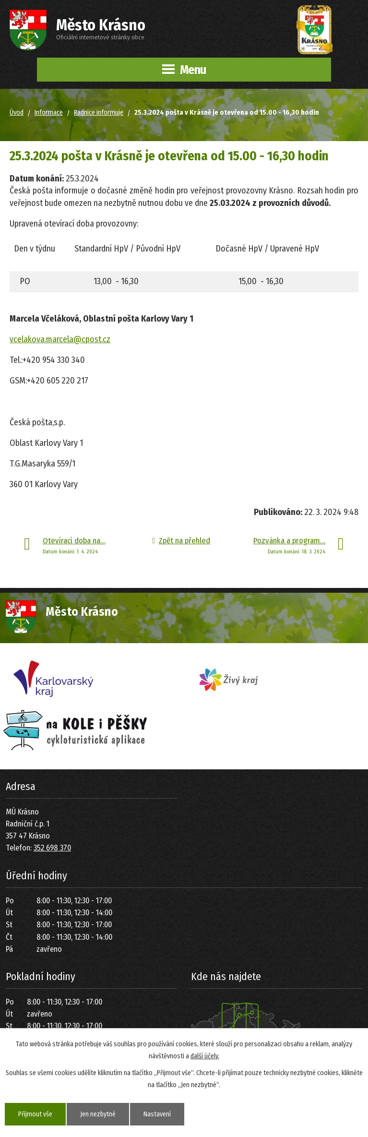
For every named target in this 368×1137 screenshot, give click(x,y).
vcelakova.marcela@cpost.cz (60, 339)
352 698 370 (52, 847)
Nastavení (157, 1114)
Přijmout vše (35, 1114)
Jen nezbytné (98, 1114)
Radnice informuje (98, 112)
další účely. (204, 1056)
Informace (49, 112)
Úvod (17, 112)
